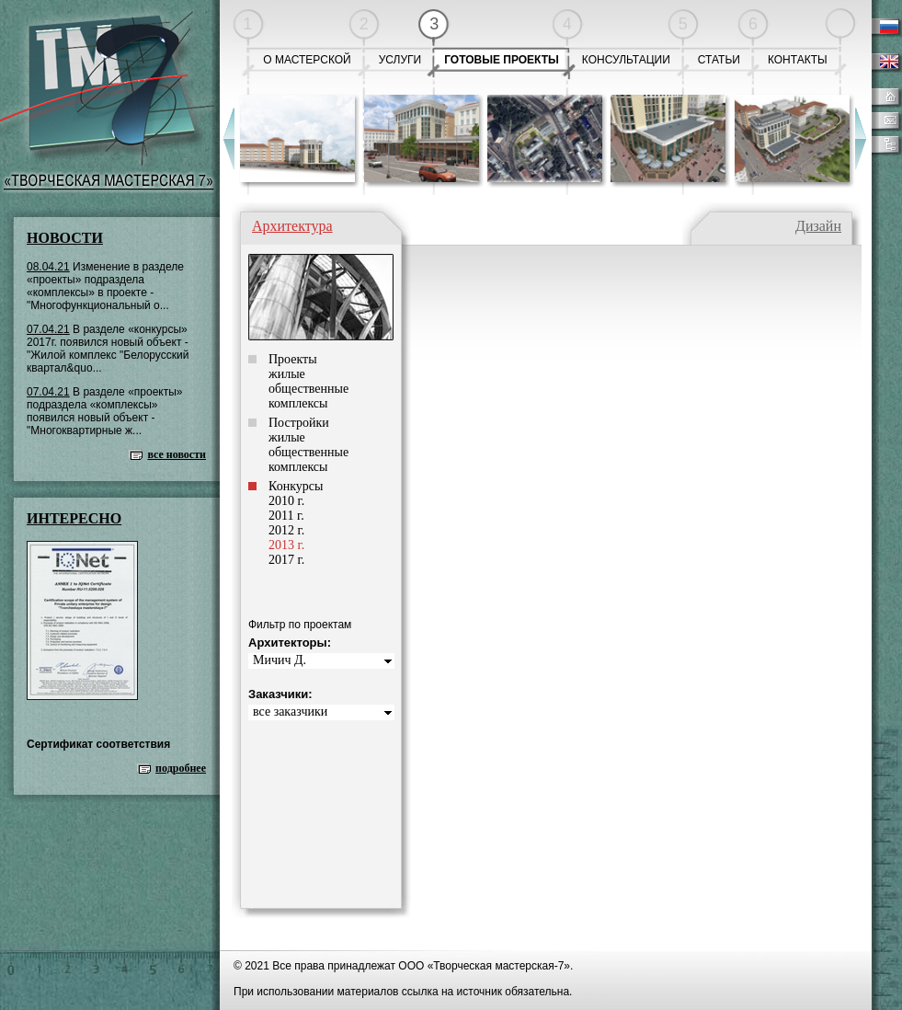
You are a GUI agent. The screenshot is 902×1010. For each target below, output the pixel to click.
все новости (176, 454)
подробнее (180, 768)
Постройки (298, 423)
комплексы (297, 403)
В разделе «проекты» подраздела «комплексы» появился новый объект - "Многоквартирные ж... (105, 411)
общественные (308, 389)
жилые (286, 374)
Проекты (292, 359)
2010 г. (286, 501)
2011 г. (286, 515)
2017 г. (286, 560)
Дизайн (818, 226)
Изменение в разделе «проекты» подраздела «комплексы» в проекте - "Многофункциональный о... (105, 286)
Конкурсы (295, 486)
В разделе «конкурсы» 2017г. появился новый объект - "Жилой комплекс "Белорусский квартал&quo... (107, 348)
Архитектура (292, 226)
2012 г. (286, 530)
